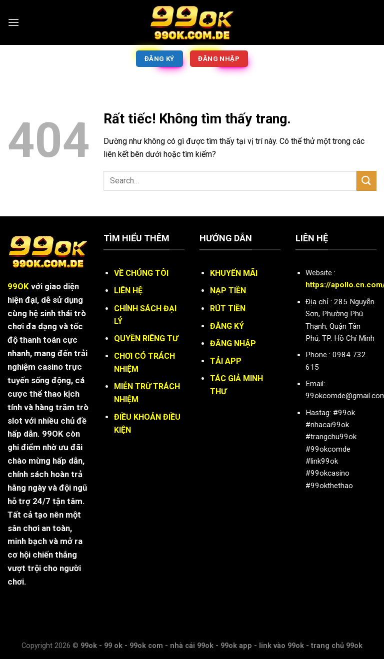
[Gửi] (366, 180)
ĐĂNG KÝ (227, 326)
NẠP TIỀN (228, 290)
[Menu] (14, 22)
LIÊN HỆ (128, 290)
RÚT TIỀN (228, 308)
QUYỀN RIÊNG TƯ (146, 338)
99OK (18, 286)
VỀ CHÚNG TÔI (141, 273)
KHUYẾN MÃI (234, 273)
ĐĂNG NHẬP (233, 343)
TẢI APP (226, 361)
